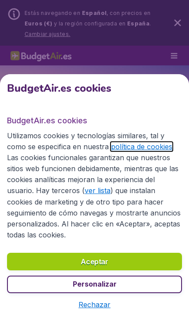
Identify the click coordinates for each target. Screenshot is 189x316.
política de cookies (141, 146)
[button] (94, 304)
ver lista (98, 190)
